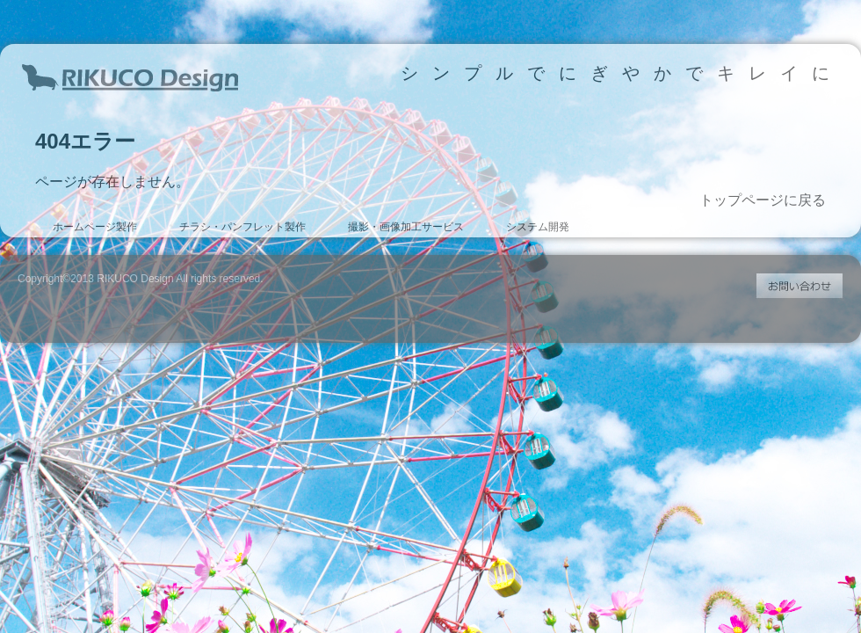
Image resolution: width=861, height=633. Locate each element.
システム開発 (537, 227)
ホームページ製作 (95, 227)
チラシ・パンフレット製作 (242, 227)
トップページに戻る (762, 200)
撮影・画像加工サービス (406, 227)
